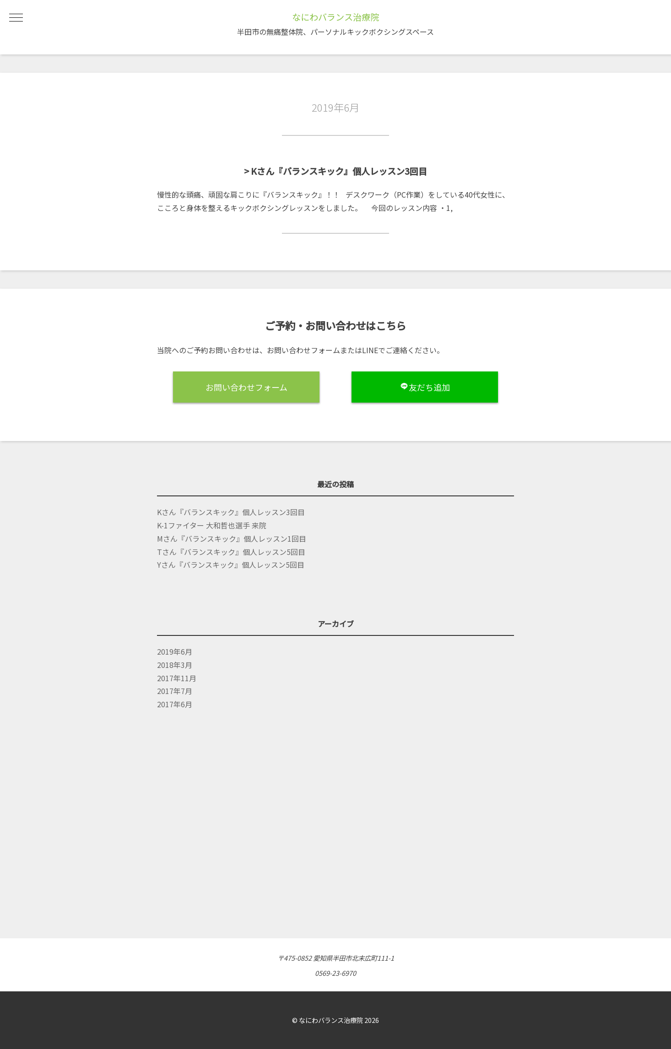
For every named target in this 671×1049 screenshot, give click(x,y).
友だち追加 (425, 387)
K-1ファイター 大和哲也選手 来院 (211, 525)
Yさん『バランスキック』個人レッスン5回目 (230, 564)
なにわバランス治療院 (335, 17)
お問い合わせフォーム (246, 387)
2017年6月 (174, 704)
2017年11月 (176, 677)
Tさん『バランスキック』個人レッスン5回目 (231, 551)
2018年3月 (174, 664)
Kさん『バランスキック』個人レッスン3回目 (231, 511)
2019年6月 (174, 651)
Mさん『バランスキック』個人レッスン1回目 (231, 538)
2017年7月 (174, 690)
